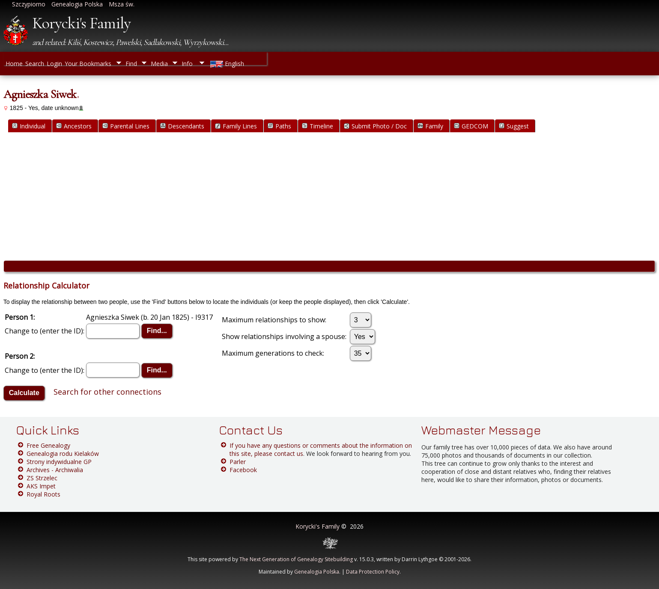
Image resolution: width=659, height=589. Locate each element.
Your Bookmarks (88, 63)
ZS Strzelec (42, 478)
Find (131, 63)
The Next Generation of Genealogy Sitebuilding (296, 559)
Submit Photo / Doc (375, 126)
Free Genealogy (48, 445)
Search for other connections (107, 392)
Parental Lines (125, 126)
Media (159, 63)
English (226, 63)
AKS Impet (41, 486)
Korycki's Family (81, 23)
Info (187, 63)
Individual (28, 126)
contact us (288, 453)
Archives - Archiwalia (55, 470)
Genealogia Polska (316, 571)
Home (14, 63)
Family (430, 126)
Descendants (182, 126)
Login (54, 63)
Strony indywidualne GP (59, 462)
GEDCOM (471, 126)
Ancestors (74, 126)
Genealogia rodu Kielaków (63, 453)
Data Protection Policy (373, 571)
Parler (238, 462)
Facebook (243, 470)
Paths (279, 126)
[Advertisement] (329, 196)
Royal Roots (43, 494)
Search (34, 63)
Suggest (514, 126)
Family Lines (236, 126)
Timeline (317, 126)
